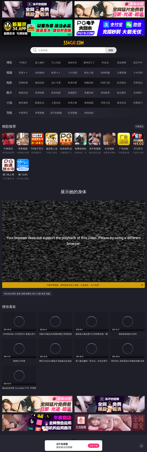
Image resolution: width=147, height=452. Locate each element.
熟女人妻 (88, 72)
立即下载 (94, 445)
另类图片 (138, 92)
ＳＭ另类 (138, 72)
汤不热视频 (56, 112)
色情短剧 (88, 112)
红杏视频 (72, 112)
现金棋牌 (121, 62)
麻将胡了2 (89, 62)
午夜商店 (23, 112)
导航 (9, 113)
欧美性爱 (72, 82)
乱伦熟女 (121, 82)
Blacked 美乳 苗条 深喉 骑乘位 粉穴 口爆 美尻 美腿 (27, 293)
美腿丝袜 (88, 92)
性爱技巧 (138, 102)
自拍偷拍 (39, 72)
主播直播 (121, 72)
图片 (9, 93)
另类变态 (138, 82)
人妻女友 (56, 102)
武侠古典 (72, 102)
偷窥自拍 (23, 92)
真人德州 (39, 62)
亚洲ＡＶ (23, 72)
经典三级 (105, 82)
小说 (9, 103)
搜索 (111, 50)
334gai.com (73, 43)
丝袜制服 (105, 72)
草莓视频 (39, 112)
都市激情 (23, 102)
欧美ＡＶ (56, 72)
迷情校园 (88, 102)
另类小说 (105, 102)
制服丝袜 (88, 82)
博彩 (9, 62)
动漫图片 (72, 92)
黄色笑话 (121, 102)
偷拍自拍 (39, 82)
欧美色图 (56, 92)
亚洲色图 (39, 92)
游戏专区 (72, 62)
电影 (9, 82)
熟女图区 (121, 92)
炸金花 (105, 62)
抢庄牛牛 (138, 62)
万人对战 (56, 62)
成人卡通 (56, 82)
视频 (9, 72)
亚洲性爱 (23, 82)
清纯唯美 (105, 92)
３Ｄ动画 (72, 72)
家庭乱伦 (39, 102)
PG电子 (23, 62)
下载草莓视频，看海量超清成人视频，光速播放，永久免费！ (94, 285)
